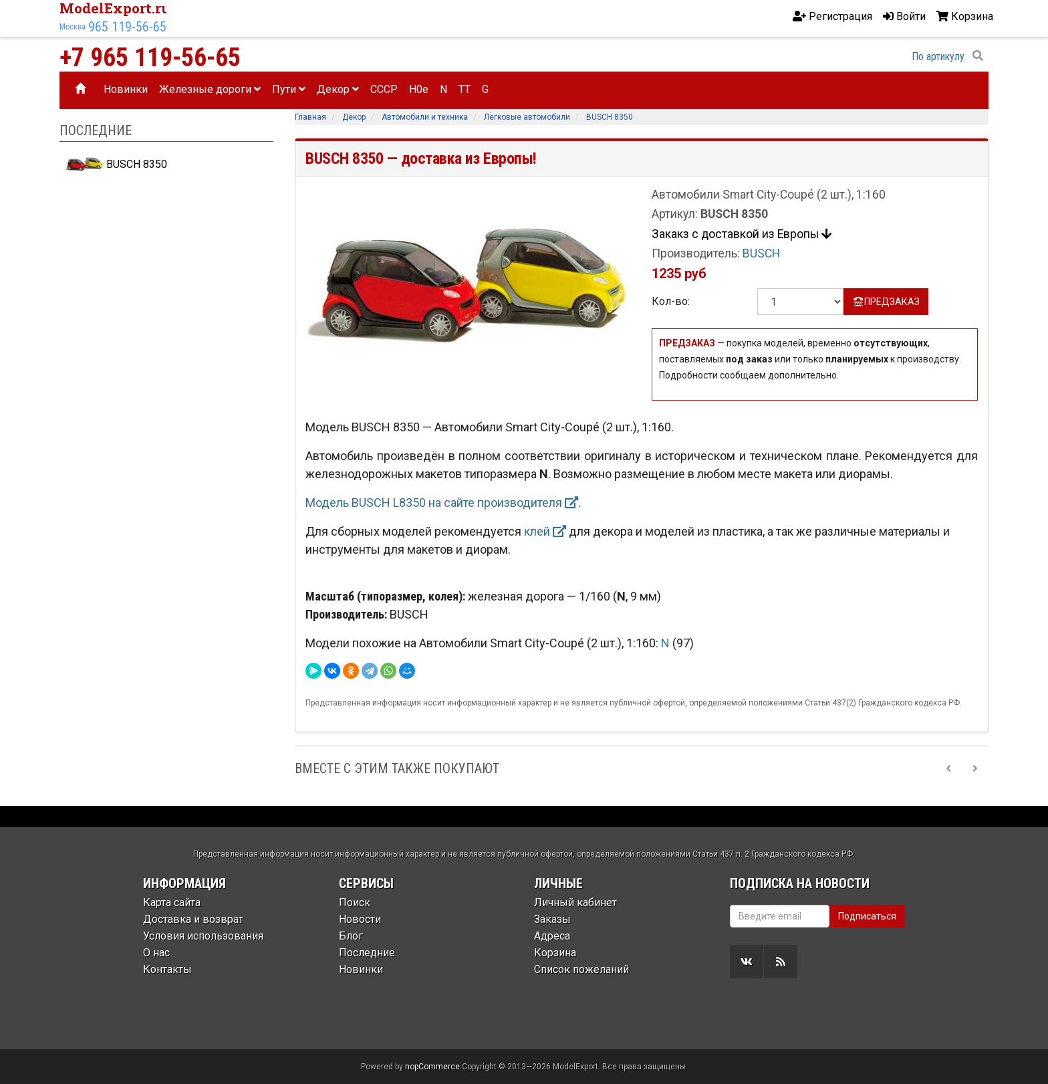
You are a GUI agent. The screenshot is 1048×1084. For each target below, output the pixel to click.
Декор (338, 89)
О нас (156, 952)
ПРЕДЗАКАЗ (886, 301)
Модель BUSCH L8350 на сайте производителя (441, 503)
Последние (367, 952)
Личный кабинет (575, 902)
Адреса (552, 936)
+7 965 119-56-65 (150, 57)
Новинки (126, 89)
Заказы (552, 919)
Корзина (555, 952)
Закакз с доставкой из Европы (741, 234)
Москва (72, 26)
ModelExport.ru (114, 8)
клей (545, 531)
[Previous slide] (948, 768)
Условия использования (203, 936)
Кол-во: (671, 301)
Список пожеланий (581, 969)
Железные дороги (210, 89)
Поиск (354, 902)
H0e (418, 89)
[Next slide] (975, 768)
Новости (360, 919)
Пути (288, 89)
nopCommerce (432, 1066)
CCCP (384, 89)
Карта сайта (172, 902)
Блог (351, 936)
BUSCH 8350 (116, 164)
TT (464, 89)
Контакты (167, 969)
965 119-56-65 (127, 27)
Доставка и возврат (193, 919)
